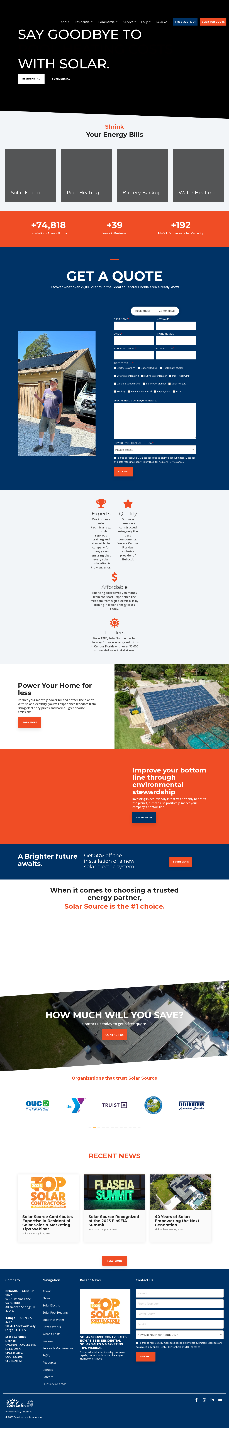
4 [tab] (104, 1129)
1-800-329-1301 (185, 9)
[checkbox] (155, 311)
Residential (84, 9)
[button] (197, 1400)
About (65, 9)
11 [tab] (135, 1129)
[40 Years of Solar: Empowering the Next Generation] (180, 1192)
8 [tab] (121, 1129)
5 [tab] (108, 1129)
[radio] (142, 311)
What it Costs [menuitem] (51, 1334)
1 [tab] (90, 1129)
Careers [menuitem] (48, 1377)
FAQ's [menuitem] (46, 1355)
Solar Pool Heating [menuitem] (55, 1313)
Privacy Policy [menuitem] (13, 1411)
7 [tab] (117, 1129)
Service (129, 9)
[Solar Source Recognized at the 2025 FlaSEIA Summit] (114, 1192)
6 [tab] (112, 1129)
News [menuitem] (46, 1298)
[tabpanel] (37, 1105)
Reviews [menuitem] (48, 1341)
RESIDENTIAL (31, 78)
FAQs (146, 9)
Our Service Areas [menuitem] (54, 1384)
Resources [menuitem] (50, 1363)
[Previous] (27, 393)
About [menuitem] (47, 1291)
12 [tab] (139, 1129)
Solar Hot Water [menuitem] (53, 1320)
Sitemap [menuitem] (27, 1411)
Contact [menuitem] (48, 1370)
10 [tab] (130, 1129)
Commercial (108, 9)
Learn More (175, 817)
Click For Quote (213, 9)
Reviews (161, 9)
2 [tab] (95, 1129)
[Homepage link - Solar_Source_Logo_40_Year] (19, 1406)
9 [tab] (126, 1129)
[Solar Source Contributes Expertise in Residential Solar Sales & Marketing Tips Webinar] (48, 1192)
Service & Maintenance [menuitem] (58, 1348)
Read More (114, 1260)
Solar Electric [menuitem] (51, 1305)
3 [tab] (99, 1129)
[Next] (86, 393)
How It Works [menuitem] (52, 1327)
